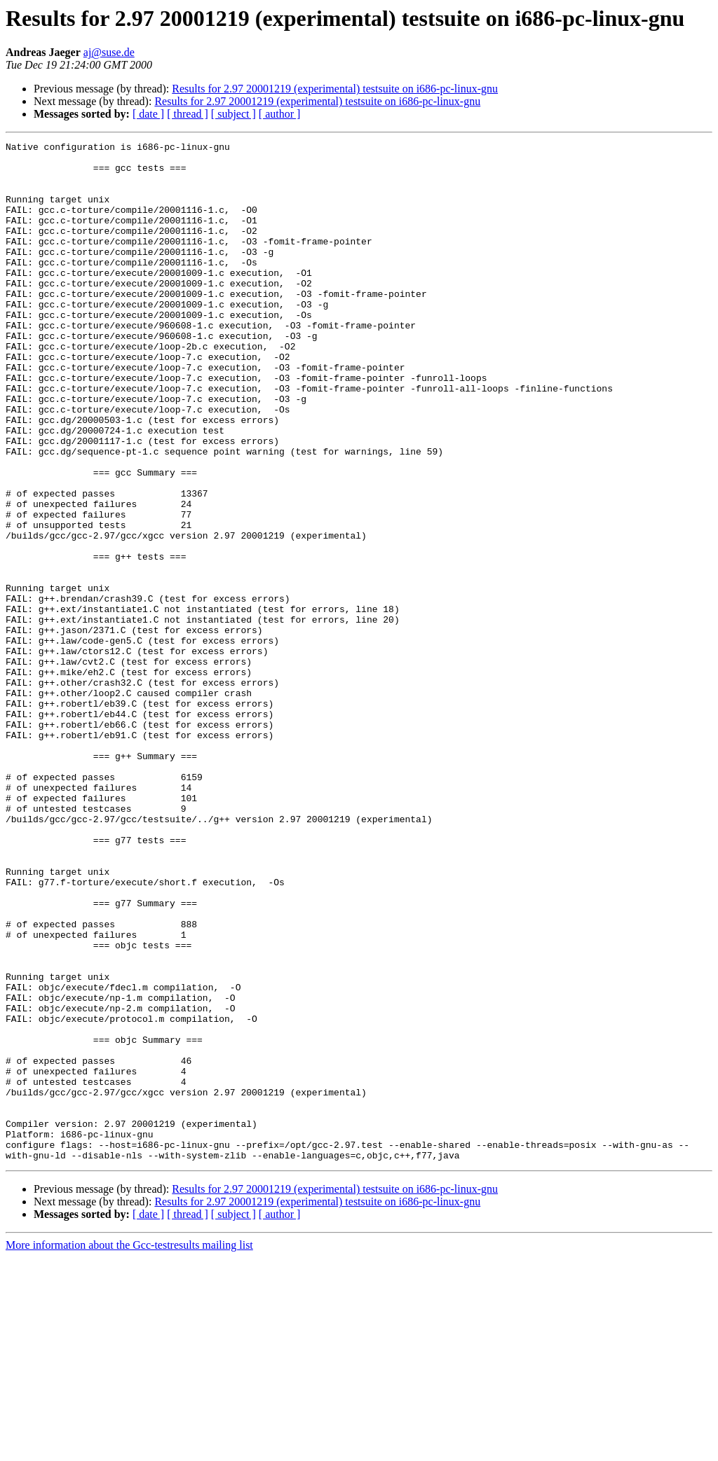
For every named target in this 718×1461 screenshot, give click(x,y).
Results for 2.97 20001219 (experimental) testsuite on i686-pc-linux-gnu (335, 89)
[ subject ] (233, 114)
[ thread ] (187, 114)
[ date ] (148, 114)
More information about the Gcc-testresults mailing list (129, 1449)
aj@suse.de (109, 52)
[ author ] (280, 114)
